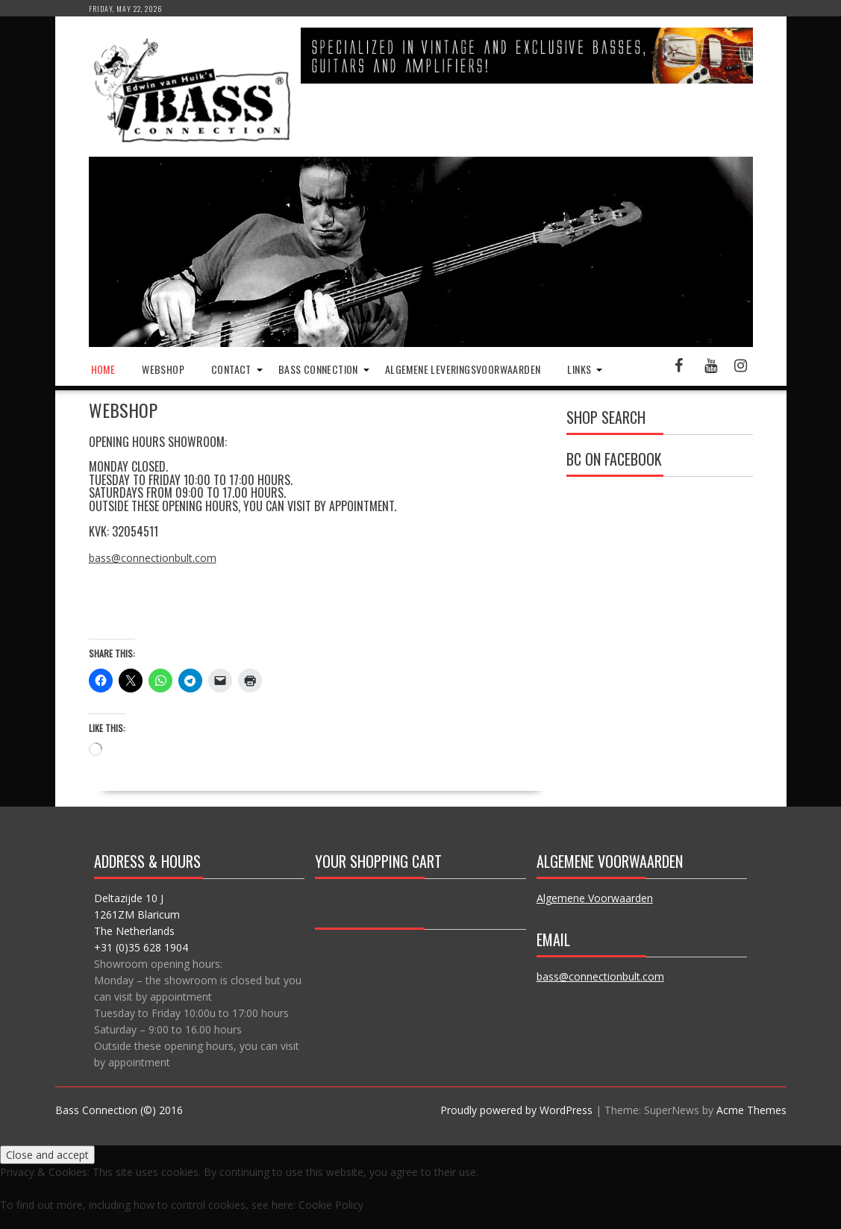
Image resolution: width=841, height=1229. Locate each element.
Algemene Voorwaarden (595, 898)
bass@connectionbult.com (152, 558)
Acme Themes (751, 1110)
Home (103, 369)
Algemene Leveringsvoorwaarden (463, 369)
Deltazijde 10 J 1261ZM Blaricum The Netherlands (137, 914)
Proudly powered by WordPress (516, 1110)
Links (579, 369)
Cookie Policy (330, 1205)
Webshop (163, 369)
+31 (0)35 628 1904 (141, 947)
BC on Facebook (614, 459)
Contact (231, 369)
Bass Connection (318, 369)
